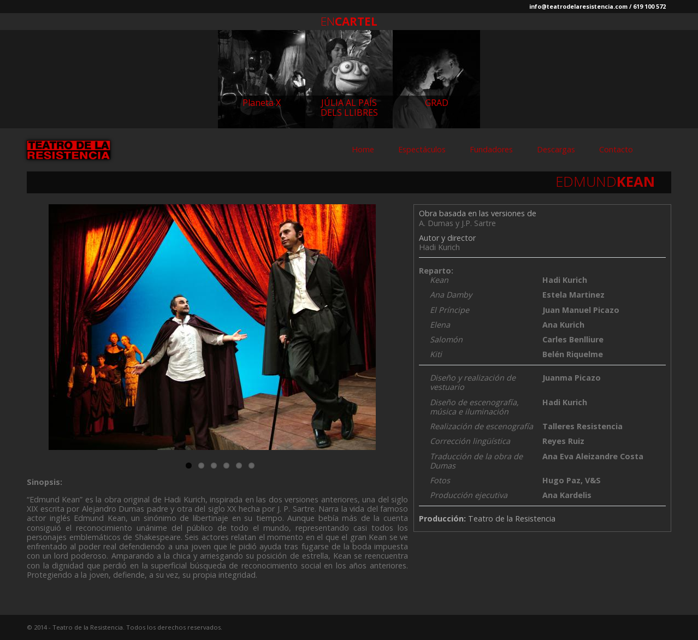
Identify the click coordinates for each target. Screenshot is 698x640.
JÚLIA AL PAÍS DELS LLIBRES (349, 107)
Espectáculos (422, 149)
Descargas (556, 149)
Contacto (616, 149)
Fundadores (491, 149)
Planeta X (261, 103)
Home (363, 149)
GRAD (436, 103)
